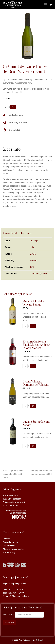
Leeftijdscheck (9, 545)
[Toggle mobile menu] (45, 4)
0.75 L (32, 254)
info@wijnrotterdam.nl (15, 502)
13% (32, 267)
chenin (44, 274)
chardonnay (35, 274)
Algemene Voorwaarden (13, 549)
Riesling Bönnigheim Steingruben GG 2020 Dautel (13, 474)
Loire (32, 247)
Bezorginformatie (10, 542)
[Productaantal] (5, 107)
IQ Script (39, 640)
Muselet (33, 260)
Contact (6, 538)
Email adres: (9, 615)
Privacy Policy (9, 552)
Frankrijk (34, 241)
